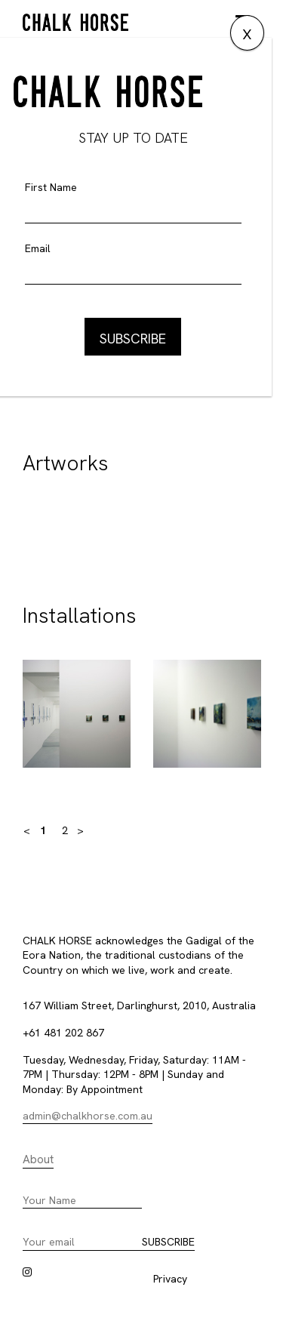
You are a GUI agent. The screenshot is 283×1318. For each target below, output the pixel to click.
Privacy (170, 1279)
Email (38, 248)
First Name (51, 187)
